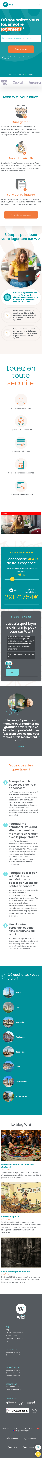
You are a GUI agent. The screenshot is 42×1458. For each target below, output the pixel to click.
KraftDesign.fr (24, 1431)
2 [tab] (21, 746)
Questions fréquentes (14, 1355)
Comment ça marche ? (14, 1352)
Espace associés (12, 1341)
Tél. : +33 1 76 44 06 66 (13, 1387)
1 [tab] (19, 746)
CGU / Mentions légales (14, 1332)
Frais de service (11, 1335)
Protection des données (14, 1338)
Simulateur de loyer (13, 1376)
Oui (12, 672)
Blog (7, 1330)
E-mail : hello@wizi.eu (13, 1390)
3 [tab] (23, 746)
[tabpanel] (21, 718)
